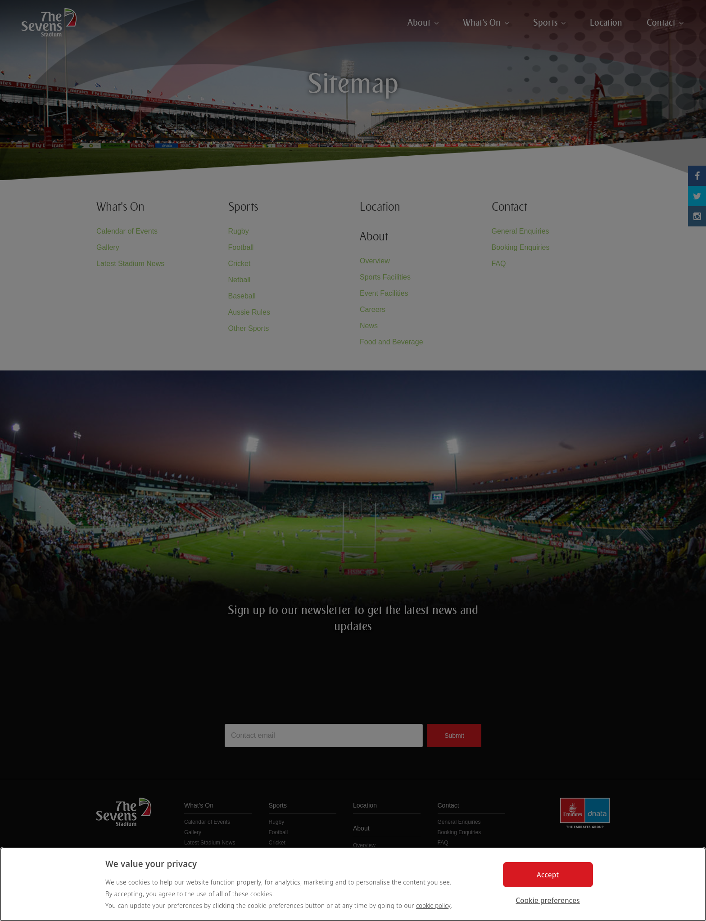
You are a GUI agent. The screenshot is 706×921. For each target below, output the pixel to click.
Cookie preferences (548, 900)
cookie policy (433, 905)
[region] (353, 884)
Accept (548, 875)
